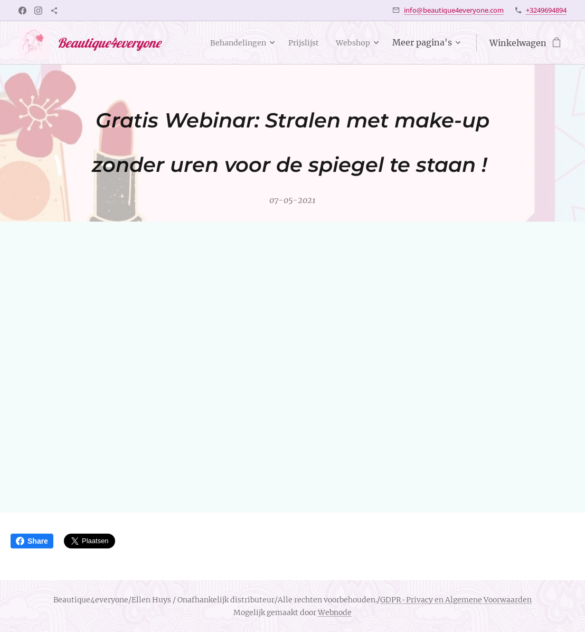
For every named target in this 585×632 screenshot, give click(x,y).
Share (32, 541)
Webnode (335, 612)
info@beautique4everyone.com (454, 10)
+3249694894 (546, 10)
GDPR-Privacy (406, 599)
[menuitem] (231, 43)
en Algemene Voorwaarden (482, 599)
